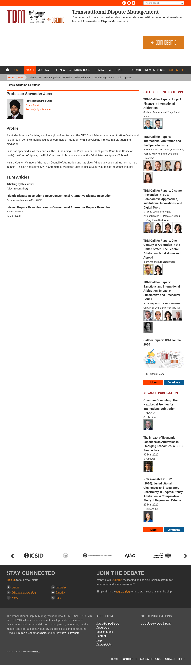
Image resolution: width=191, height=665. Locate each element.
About (30, 70)
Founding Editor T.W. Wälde (58, 77)
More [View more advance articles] (153, 530)
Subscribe (176, 70)
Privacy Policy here (68, 633)
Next (185, 556)
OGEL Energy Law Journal (156, 623)
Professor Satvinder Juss (39, 100)
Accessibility (104, 644)
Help (99, 640)
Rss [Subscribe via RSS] (133, 3)
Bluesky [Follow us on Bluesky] (129, 3)
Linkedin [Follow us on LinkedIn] (124, 3)
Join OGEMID (163, 42)
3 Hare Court (32, 105)
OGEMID (136, 70)
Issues (15, 587)
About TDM (35, 77)
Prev (12, 556)
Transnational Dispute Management (35, 16)
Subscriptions (124, 77)
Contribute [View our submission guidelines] (174, 382)
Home (7, 70)
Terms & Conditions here (32, 633)
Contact (101, 636)
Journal (44, 70)
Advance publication (24, 592)
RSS (58, 597)
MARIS (36, 651)
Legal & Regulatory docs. (73, 70)
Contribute (102, 627)
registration (123, 591)
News (15, 597)
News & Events (155, 70)
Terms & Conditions (107, 623)
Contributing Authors (104, 77)
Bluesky (60, 592)
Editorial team (82, 77)
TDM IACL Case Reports (110, 70)
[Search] (163, 3)
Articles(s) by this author (38, 109)
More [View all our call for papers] (153, 382)
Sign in (16, 70)
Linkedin (61, 587)
